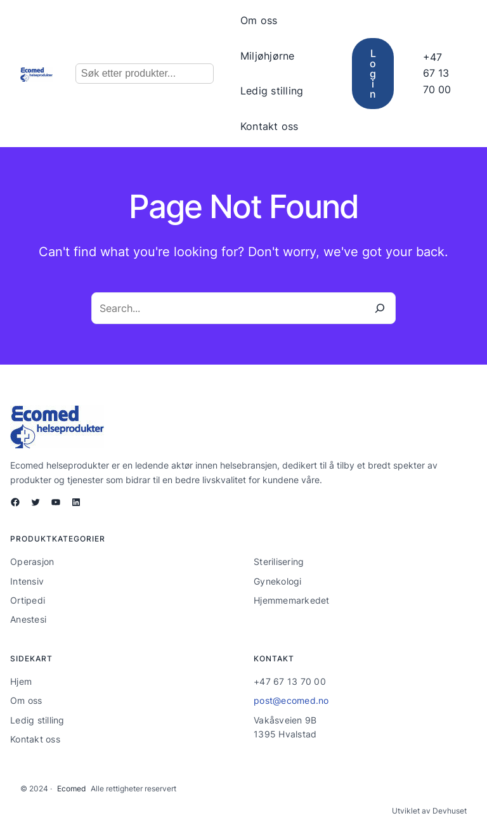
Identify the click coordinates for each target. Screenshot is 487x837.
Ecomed (71, 788)
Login (373, 73)
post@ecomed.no (291, 700)
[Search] (380, 308)
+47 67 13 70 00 (437, 73)
